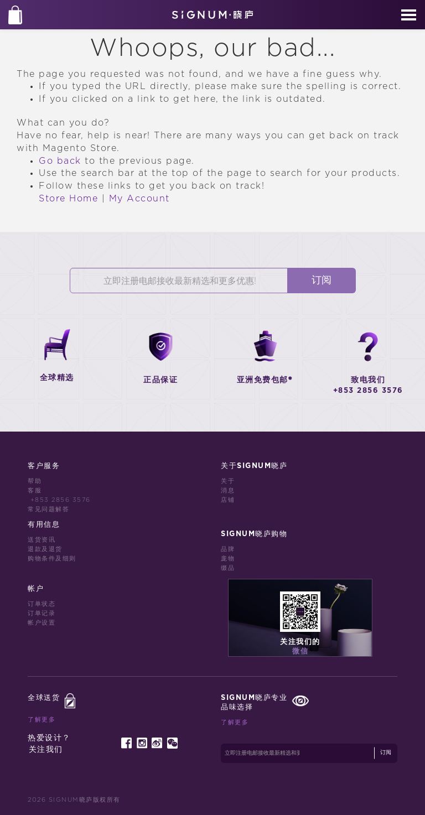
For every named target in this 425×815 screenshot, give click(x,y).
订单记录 (41, 613)
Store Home (68, 198)
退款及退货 (45, 549)
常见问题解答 (48, 509)
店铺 (228, 500)
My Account (139, 198)
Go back (60, 161)
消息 (228, 490)
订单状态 (41, 604)
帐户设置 (41, 623)
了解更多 (41, 720)
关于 (228, 481)
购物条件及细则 (52, 559)
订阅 (321, 280)
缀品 (228, 568)
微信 (300, 651)
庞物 (228, 559)
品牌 (228, 549)
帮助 (35, 481)
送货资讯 (41, 540)
